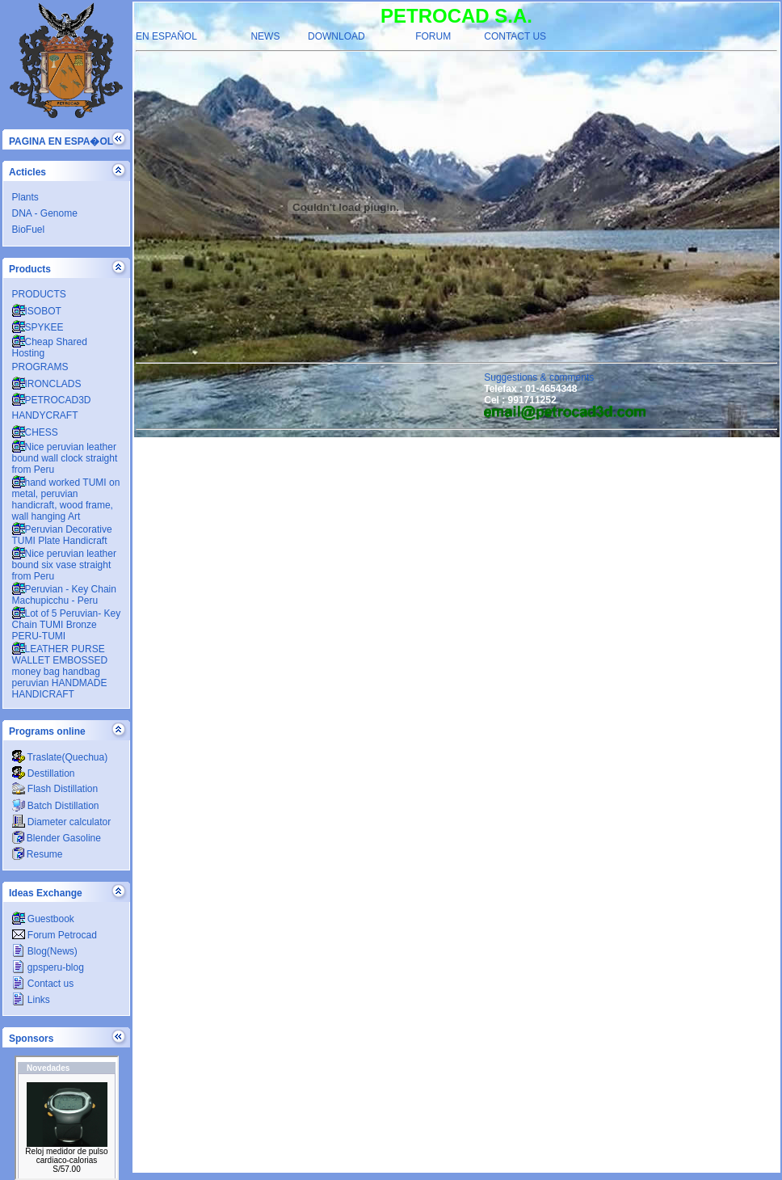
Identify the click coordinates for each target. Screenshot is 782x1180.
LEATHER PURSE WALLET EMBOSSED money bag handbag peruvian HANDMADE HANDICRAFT (60, 671)
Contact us (43, 983)
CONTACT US (515, 36)
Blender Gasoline (56, 838)
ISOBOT (36, 311)
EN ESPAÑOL (166, 36)
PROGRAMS (40, 367)
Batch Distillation (55, 805)
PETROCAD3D (51, 400)
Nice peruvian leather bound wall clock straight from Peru (65, 458)
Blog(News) (45, 951)
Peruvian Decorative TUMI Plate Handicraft (62, 535)
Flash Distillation (55, 788)
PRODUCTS (39, 294)
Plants (25, 197)
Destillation (43, 773)
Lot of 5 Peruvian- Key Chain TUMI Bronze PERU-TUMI (66, 625)
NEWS (265, 36)
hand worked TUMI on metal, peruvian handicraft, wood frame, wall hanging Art (66, 499)
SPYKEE (38, 327)
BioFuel (28, 229)
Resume (37, 854)
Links (31, 999)
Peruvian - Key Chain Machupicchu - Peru (64, 595)
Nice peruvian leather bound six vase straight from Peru (64, 565)
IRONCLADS (47, 384)
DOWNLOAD (336, 36)
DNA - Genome (45, 213)
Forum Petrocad (54, 935)
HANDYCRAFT (45, 415)
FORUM (433, 36)
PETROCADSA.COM (67, 1118)
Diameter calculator (61, 822)
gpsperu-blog (48, 967)
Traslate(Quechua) (60, 757)
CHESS (35, 432)
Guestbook (43, 919)
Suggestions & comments (539, 377)
